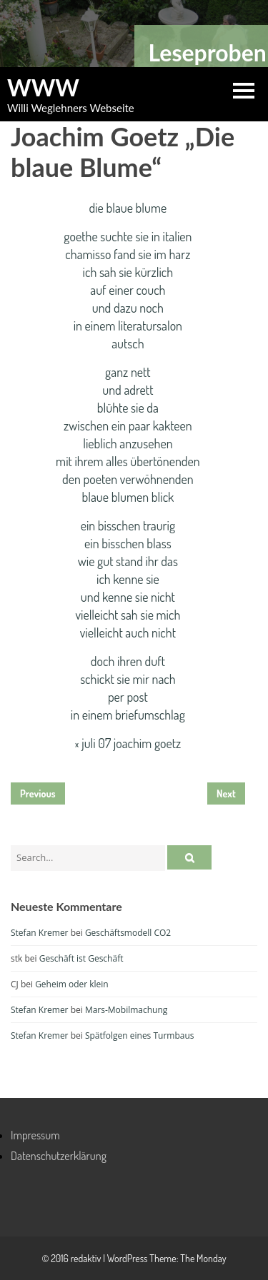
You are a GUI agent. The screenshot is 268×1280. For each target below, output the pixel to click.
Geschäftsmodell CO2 (128, 933)
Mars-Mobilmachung (126, 1010)
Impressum (35, 1135)
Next (226, 793)
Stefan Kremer (40, 933)
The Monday (203, 1258)
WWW (43, 87)
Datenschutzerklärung (58, 1156)
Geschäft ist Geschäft (81, 958)
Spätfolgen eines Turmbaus (139, 1035)
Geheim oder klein (72, 984)
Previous (38, 793)
